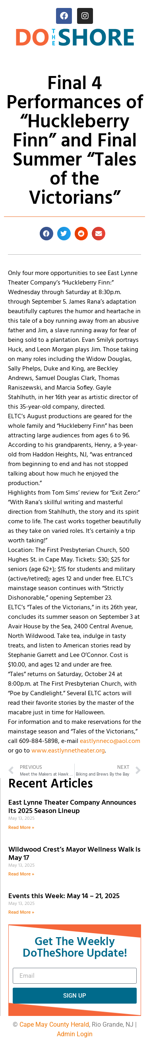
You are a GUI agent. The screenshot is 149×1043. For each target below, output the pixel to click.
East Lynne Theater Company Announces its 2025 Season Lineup (72, 807)
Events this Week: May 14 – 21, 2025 (64, 896)
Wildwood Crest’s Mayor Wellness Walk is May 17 (74, 854)
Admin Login (75, 1034)
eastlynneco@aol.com (110, 741)
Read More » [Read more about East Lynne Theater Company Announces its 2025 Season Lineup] (21, 828)
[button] (46, 233)
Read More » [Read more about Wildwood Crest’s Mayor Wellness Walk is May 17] (21, 874)
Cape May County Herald (54, 1024)
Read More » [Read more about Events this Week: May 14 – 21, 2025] (21, 912)
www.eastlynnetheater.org (68, 751)
